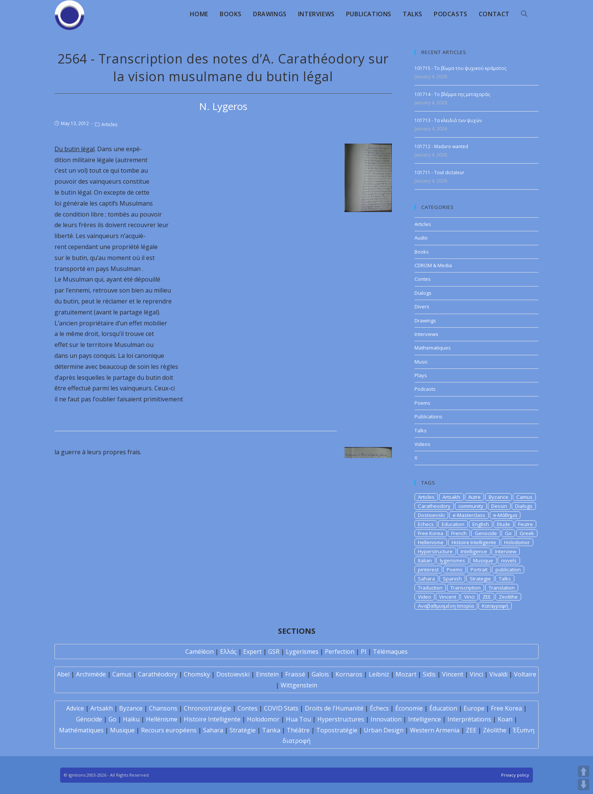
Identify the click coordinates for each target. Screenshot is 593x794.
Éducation (443, 708)
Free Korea (430, 533)
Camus (524, 497)
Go (508, 533)
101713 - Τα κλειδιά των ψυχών (448, 120)
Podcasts (425, 388)
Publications (428, 416)
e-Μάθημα (505, 515)
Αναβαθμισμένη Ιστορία (446, 605)
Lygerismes (302, 651)
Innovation (386, 719)
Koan (505, 719)
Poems (422, 402)
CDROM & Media (433, 265)
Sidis (429, 674)
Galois (320, 674)
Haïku (131, 719)
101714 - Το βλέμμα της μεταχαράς (452, 94)
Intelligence (474, 551)
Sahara (426, 578)
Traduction (430, 587)
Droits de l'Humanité (334, 708)
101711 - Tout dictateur (439, 172)
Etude (503, 524)
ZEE (487, 596)
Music (421, 361)
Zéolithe (494, 730)
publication (508, 569)
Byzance (498, 497)
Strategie (480, 578)
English (480, 524)
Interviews (426, 334)
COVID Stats (281, 708)
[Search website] (524, 14)
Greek (527, 533)
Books (421, 251)
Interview (505, 551)
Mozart (406, 674)
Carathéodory (157, 674)
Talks (420, 430)
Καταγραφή (495, 605)
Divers (421, 306)
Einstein (267, 674)
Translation (502, 587)
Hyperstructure (435, 551)
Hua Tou (298, 719)
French (459, 533)
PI (363, 651)
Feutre (525, 524)
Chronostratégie (207, 708)
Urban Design (384, 730)
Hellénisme (161, 719)
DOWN (583, 784)
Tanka (271, 730)
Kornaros (348, 674)
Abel (63, 674)
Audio (421, 237)
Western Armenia (434, 730)
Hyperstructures (340, 719)
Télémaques (390, 651)
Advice (75, 708)
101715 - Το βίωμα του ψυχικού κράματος (460, 68)
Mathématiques (81, 730)
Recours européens (169, 730)
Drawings (425, 320)
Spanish (452, 578)
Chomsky (197, 674)
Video (424, 596)
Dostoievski (431, 515)
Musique (483, 560)
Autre (474, 497)
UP (583, 771)
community (470, 506)
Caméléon (199, 651)
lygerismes (452, 560)
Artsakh (451, 497)
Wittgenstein (299, 685)
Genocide (486, 533)
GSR (273, 651)
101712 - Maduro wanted (441, 146)
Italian (425, 560)
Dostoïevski (233, 674)
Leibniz (379, 674)
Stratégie (243, 730)
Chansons (163, 708)
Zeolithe (508, 596)
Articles (109, 124)
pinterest (428, 569)
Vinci (469, 596)
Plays (420, 375)
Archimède (91, 674)
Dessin (499, 506)
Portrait (478, 569)
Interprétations (469, 719)
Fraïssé (295, 674)
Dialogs (423, 292)
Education (453, 524)
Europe (474, 708)
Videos (422, 444)
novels (509, 560)
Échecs (379, 708)
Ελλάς (228, 651)
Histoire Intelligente (474, 542)
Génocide (89, 719)
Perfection (339, 651)
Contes (422, 279)
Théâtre (298, 730)
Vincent (447, 596)
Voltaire (525, 674)
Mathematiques (432, 347)
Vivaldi (498, 674)
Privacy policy (515, 775)
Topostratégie (336, 730)
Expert (252, 651)
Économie (409, 708)
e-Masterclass (469, 515)
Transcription (465, 587)
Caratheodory (434, 506)
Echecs (426, 524)
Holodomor (517, 542)
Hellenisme (431, 542)
